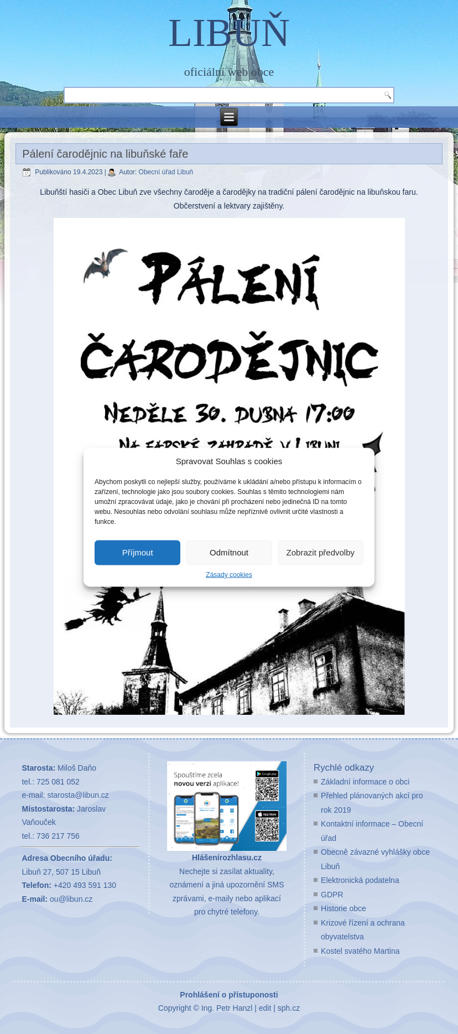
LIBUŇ (229, 33)
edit (265, 1008)
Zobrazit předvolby (321, 552)
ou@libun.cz (71, 899)
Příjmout (137, 552)
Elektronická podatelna (360, 880)
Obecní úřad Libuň (166, 172)
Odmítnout (229, 552)
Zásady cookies (229, 574)
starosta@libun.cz (77, 795)
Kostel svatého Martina (360, 951)
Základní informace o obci (365, 781)
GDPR (332, 894)
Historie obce (343, 908)
